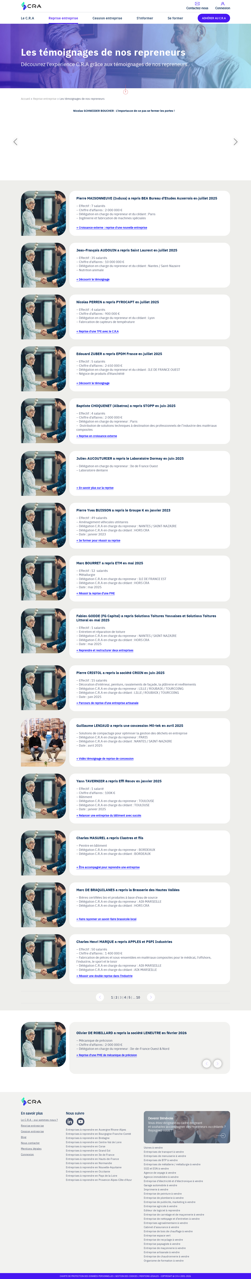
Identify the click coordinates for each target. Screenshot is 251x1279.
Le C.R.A (27, 18)
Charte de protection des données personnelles (86, 1276)
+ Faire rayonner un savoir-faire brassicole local (106, 919)
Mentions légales (31, 1148)
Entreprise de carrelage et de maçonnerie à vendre (174, 1214)
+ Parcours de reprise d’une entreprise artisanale (107, 703)
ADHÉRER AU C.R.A (214, 18)
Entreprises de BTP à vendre (161, 1160)
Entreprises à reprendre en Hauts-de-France (93, 1158)
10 (138, 997)
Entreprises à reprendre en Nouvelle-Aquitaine (94, 1167)
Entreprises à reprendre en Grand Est (88, 1150)
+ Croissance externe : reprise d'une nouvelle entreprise (111, 227)
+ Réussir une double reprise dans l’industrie (104, 976)
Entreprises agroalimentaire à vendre (166, 1222)
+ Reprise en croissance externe (96, 436)
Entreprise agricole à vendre (160, 1206)
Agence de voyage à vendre (160, 1172)
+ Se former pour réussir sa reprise (98, 540)
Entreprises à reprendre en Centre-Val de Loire (94, 1142)
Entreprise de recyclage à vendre (163, 1239)
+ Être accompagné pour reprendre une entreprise (108, 867)
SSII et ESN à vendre (156, 1168)
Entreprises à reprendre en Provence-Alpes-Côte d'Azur (99, 1179)
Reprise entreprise (63, 18)
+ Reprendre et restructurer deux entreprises (104, 650)
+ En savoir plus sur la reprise (94, 488)
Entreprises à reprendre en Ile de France (90, 1154)
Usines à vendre (153, 1147)
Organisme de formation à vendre (164, 1260)
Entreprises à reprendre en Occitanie (88, 1171)
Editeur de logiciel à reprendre (162, 1210)
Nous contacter (30, 1143)
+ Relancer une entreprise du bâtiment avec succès (108, 815)
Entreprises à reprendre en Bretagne (88, 1137)
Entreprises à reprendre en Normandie (89, 1163)
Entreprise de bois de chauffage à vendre (168, 1231)
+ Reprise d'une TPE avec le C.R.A (97, 331)
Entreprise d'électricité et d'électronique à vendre (173, 1181)
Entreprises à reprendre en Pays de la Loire (91, 1175)
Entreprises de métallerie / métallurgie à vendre (172, 1164)
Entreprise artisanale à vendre (162, 1252)
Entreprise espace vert (157, 1235)
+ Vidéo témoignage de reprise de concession (105, 758)
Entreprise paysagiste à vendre (162, 1243)
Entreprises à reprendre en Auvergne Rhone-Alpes (96, 1129)
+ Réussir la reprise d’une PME (95, 593)
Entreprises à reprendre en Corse (86, 1146)
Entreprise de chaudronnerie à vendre (166, 1256)
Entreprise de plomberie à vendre (164, 1197)
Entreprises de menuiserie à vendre (165, 1155)
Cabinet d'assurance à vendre (161, 1227)
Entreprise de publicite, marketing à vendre (169, 1201)
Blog (23, 1137)
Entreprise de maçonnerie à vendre (165, 1248)
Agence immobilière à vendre (161, 1176)
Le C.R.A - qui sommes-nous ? (39, 1120)
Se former (175, 18)
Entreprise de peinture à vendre (163, 1193)
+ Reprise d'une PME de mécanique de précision (106, 1055)
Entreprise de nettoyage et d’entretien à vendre (172, 1218)
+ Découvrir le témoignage (92, 279)
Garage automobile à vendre (161, 1185)
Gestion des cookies (126, 1276)
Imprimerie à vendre (156, 1189)
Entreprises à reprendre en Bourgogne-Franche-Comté (99, 1133)
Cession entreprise (107, 18)
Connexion (27, 1154)
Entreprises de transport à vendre (164, 1151)
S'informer (145, 18)
